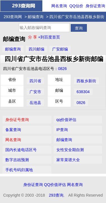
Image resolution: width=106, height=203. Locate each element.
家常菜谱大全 (68, 160)
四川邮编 (36, 49)
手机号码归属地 (19, 170)
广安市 (35, 92)
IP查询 (62, 129)
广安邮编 (60, 49)
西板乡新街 (86, 81)
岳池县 (35, 102)
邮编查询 (35, 16)
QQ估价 (76, 6)
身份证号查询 (17, 119)
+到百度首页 (49, 37)
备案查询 (13, 129)
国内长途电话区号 (21, 150)
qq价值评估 (66, 119)
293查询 (56, 195)
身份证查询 (95, 6)
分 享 (33, 37)
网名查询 (59, 6)
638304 (83, 92)
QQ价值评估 (55, 184)
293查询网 (13, 16)
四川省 (35, 81)
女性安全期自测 (70, 150)
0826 (62, 68)
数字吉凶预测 (17, 160)
